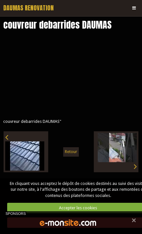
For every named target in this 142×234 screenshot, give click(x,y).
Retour (71, 151)
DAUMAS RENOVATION (28, 8)
